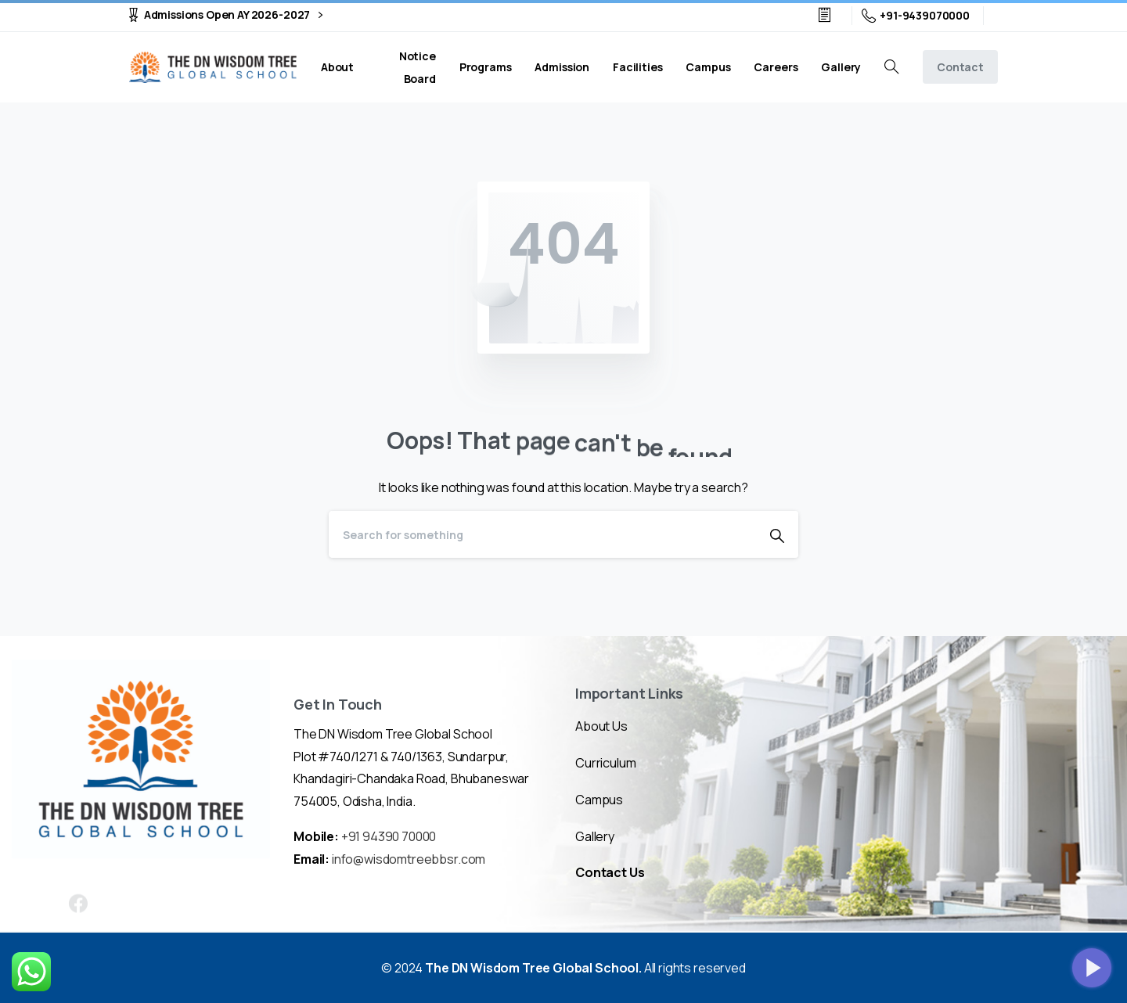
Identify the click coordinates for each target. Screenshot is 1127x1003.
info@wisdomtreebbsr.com (408, 859)
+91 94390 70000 (389, 836)
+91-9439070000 (916, 15)
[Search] (542, 534)
